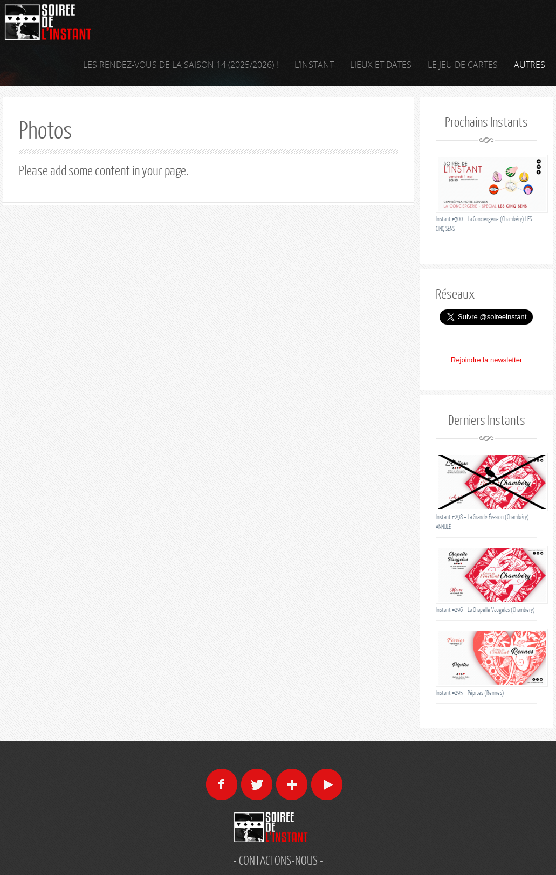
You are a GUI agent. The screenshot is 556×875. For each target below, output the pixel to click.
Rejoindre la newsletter (486, 360)
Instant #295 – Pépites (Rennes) (470, 692)
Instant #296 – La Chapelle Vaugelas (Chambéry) (485, 609)
